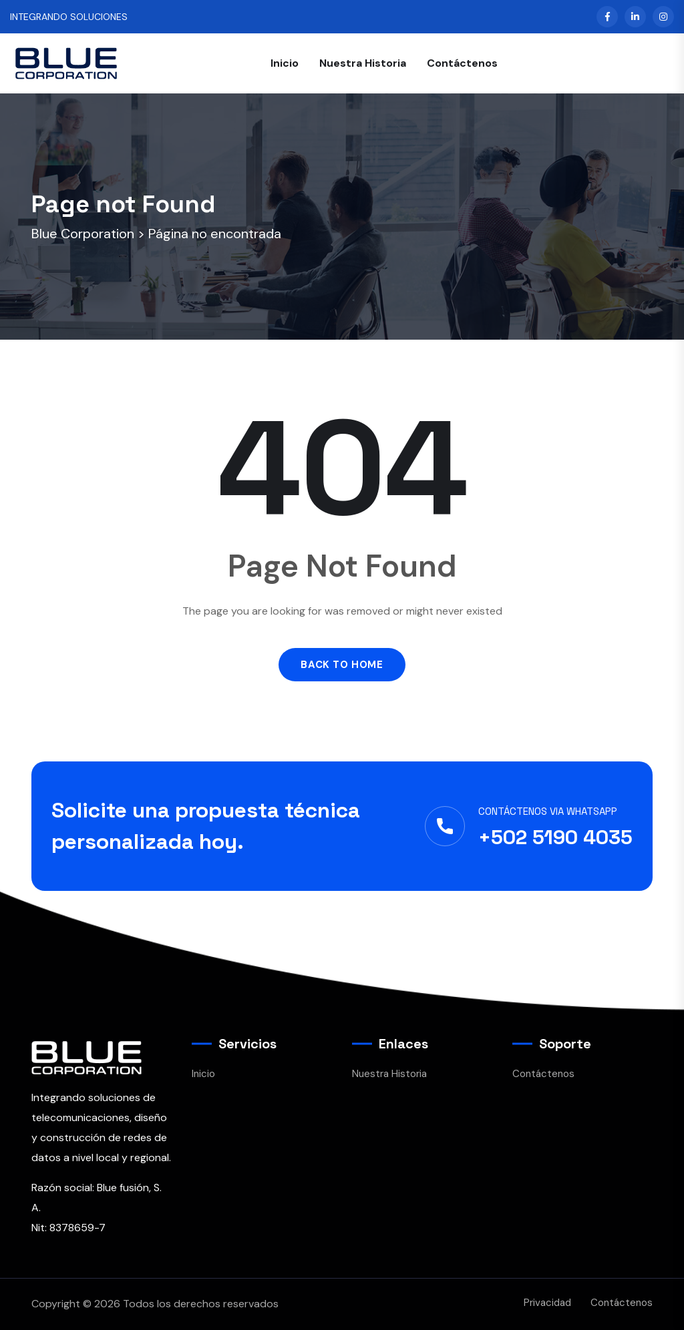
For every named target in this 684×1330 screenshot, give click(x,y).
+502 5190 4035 (555, 837)
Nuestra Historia (362, 63)
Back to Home (342, 664)
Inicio (285, 63)
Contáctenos (462, 63)
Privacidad (547, 1302)
